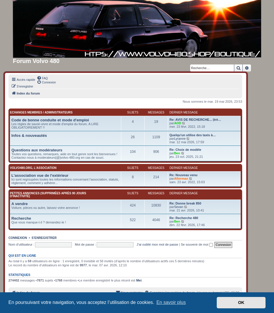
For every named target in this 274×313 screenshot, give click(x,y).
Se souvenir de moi (197, 244)
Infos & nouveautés (29, 135)
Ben (177, 153)
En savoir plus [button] (171, 302)
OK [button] (241, 302)
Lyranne (179, 138)
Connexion (17, 237)
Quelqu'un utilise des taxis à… (192, 135)
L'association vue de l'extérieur (39, 175)
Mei (138, 280)
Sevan (178, 207)
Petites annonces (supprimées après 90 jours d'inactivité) (48, 195)
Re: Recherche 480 (183, 218)
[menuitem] (42, 78)
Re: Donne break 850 (185, 203)
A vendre (19, 204)
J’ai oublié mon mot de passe (157, 244)
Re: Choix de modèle (185, 149)
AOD (177, 123)
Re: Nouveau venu (183, 175)
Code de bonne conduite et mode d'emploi (50, 120)
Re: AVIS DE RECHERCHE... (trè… (195, 119)
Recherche (21, 218)
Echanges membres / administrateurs (41, 112)
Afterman (181, 178)
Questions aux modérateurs (36, 150)
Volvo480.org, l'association (33, 167)
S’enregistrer (44, 237)
